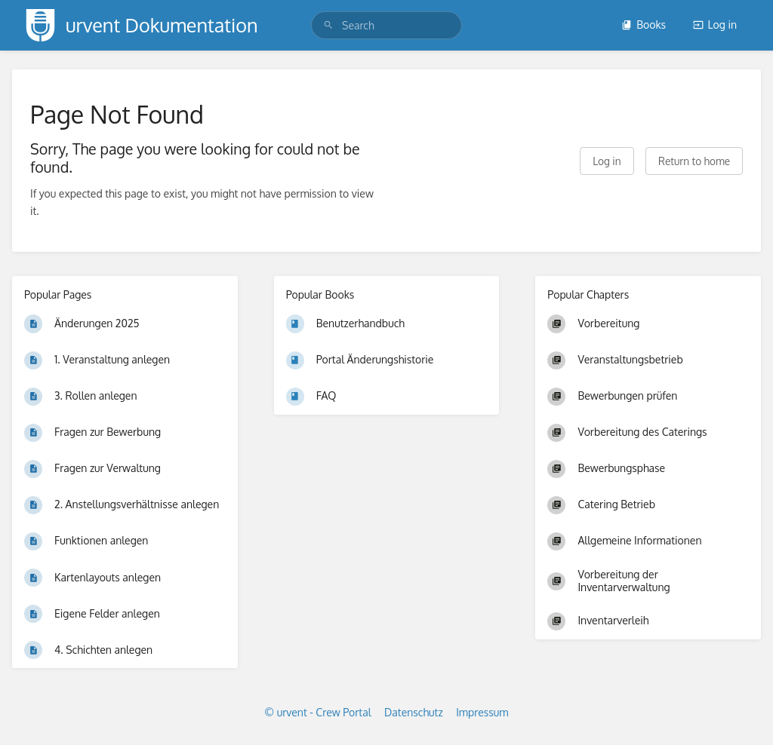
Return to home (694, 161)
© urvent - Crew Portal (318, 712)
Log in (715, 24)
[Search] (328, 25)
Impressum (482, 712)
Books (643, 24)
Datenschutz (413, 712)
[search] (386, 25)
